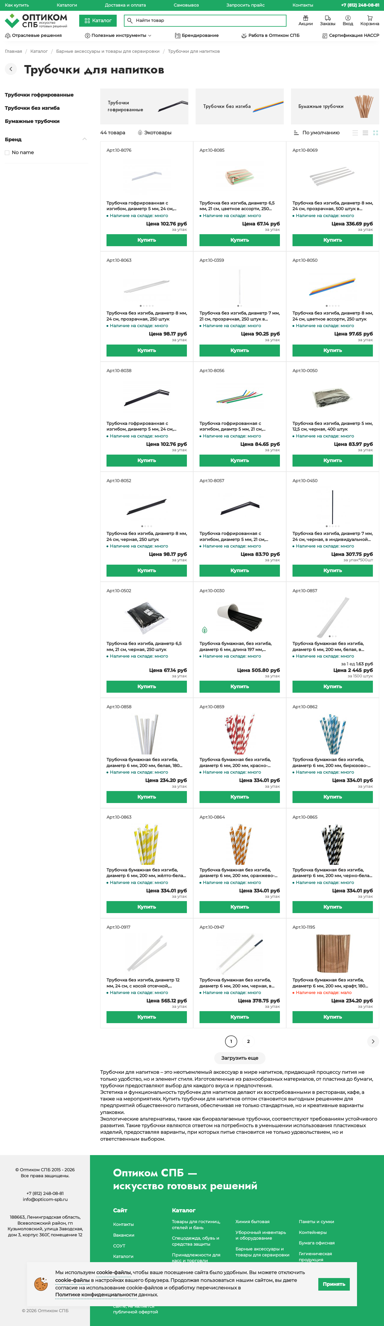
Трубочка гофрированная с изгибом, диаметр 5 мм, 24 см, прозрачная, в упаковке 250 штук (143, 206)
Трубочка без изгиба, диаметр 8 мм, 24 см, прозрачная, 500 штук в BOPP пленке (332, 206)
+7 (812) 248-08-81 (45, 1193)
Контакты (302, 5)
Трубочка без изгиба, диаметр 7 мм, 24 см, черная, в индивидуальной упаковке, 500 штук (332, 536)
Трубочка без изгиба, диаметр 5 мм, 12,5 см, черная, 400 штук (332, 426)
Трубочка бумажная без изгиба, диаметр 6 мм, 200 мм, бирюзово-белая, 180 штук (330, 763)
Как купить (17, 5)
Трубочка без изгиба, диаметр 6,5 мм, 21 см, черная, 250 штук (144, 646)
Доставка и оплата (125, 5)
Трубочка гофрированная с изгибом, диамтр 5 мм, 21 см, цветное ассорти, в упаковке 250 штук (236, 426)
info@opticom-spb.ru (45, 1199)
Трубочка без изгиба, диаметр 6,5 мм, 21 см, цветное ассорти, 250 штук (237, 206)
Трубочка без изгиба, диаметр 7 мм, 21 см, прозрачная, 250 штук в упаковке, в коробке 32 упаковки (240, 316)
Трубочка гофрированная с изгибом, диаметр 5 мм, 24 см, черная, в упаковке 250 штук (139, 426)
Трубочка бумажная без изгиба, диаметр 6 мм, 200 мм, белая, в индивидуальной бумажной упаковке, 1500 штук (328, 647)
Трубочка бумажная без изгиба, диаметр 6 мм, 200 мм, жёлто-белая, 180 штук (146, 873)
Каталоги (67, 5)
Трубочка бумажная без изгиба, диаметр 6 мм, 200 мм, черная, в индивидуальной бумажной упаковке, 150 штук (236, 983)
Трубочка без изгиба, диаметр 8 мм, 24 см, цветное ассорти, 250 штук (332, 316)
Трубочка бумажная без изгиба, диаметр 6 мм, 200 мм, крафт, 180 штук (328, 983)
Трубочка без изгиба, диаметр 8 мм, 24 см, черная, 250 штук (146, 536)
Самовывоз (186, 5)
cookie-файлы (113, 1272)
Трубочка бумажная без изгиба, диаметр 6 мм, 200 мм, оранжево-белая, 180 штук (237, 873)
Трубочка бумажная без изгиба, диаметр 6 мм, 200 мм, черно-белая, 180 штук (332, 873)
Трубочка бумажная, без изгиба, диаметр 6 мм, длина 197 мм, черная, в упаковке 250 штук (236, 647)
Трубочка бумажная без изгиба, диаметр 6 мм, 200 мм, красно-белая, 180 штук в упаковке (235, 763)
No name (23, 152)
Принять (334, 1284)
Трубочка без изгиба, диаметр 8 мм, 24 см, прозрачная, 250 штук (146, 316)
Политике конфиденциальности (96, 1295)
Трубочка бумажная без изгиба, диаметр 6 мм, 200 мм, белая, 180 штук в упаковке (142, 763)
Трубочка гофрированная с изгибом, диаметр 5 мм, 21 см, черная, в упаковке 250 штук (232, 536)
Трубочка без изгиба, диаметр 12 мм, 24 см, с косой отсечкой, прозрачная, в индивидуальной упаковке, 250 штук (142, 983)
